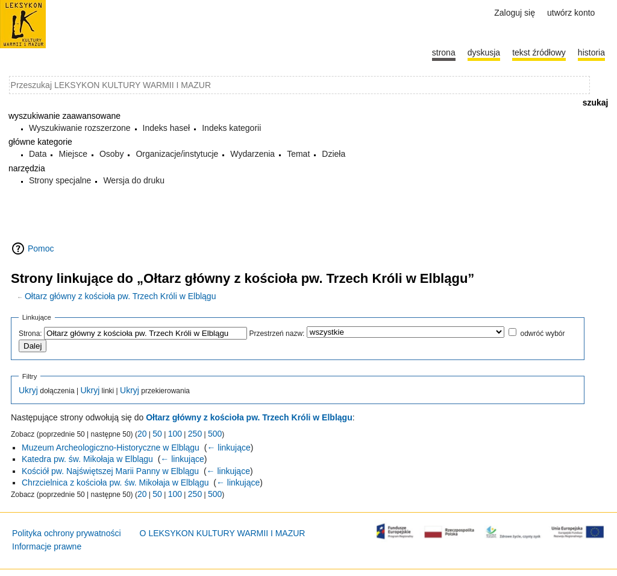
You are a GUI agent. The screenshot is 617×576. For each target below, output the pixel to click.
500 (215, 433)
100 (175, 433)
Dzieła (333, 154)
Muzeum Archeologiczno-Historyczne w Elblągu (110, 447)
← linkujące (228, 447)
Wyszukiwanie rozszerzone (80, 128)
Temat (298, 154)
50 (157, 433)
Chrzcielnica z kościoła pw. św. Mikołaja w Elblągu (115, 482)
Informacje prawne (46, 546)
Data (38, 154)
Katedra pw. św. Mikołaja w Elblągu (87, 459)
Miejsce (72, 154)
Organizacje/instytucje (177, 154)
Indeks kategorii (231, 128)
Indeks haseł (166, 128)
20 (142, 433)
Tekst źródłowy (539, 52)
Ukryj (28, 390)
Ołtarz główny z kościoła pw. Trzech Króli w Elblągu (120, 296)
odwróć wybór (542, 333)
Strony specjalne (60, 180)
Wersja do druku (133, 180)
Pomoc (41, 248)
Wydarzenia (252, 154)
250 (195, 433)
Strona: (30, 333)
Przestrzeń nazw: (276, 333)
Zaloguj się (514, 12)
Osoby (111, 154)
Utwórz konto (571, 12)
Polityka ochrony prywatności (66, 533)
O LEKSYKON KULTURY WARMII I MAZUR (222, 533)
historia (591, 52)
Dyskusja (484, 52)
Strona (444, 52)
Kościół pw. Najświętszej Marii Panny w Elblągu (110, 471)
